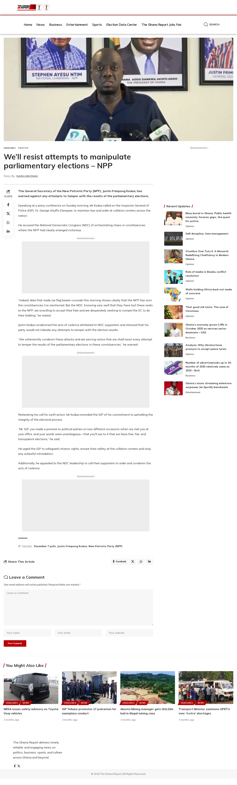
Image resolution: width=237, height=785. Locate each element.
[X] (19, 772)
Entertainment (194, 393)
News (26, 709)
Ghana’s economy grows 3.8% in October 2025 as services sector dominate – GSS (206, 329)
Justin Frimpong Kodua (72, 546)
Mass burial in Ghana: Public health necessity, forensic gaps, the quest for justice (208, 217)
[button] (211, 24)
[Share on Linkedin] (8, 231)
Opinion (190, 226)
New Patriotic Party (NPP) (105, 546)
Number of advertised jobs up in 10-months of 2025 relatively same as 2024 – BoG (209, 367)
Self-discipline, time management (207, 234)
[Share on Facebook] (8, 204)
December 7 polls (45, 546)
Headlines (10, 148)
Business (191, 338)
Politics (23, 148)
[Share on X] (8, 213)
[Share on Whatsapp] (8, 222)
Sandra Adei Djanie (29, 176)
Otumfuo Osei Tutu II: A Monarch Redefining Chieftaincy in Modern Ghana (207, 255)
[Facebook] (15, 772)
